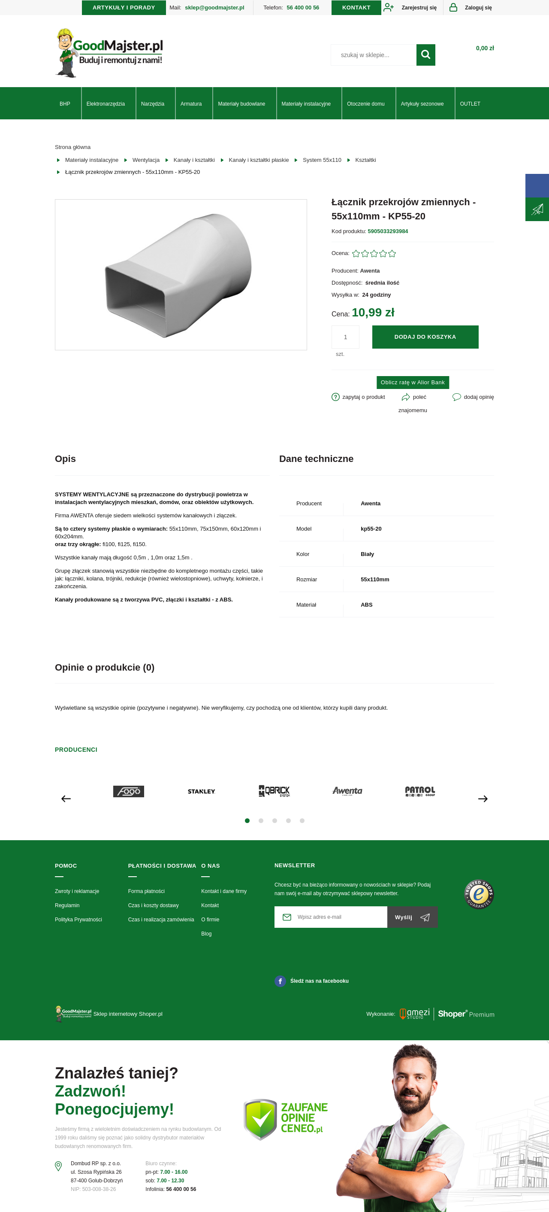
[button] (247, 820)
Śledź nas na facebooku (311, 981)
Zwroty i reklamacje (77, 891)
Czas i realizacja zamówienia (161, 920)
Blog (206, 934)
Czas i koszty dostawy (153, 905)
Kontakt (210, 905)
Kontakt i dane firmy (224, 891)
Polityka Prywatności (78, 920)
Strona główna (72, 147)
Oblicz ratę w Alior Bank (413, 382)
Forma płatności (146, 891)
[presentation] (66, 798)
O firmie (210, 920)
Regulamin (67, 905)
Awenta (370, 270)
